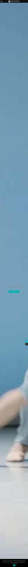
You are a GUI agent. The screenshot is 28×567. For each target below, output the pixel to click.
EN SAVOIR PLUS (14, 291)
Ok (14, 565)
